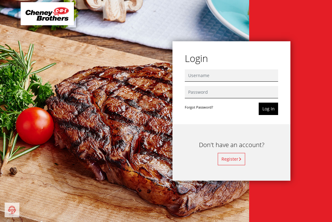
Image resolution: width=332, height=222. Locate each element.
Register (231, 159)
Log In (268, 109)
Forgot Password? (199, 107)
